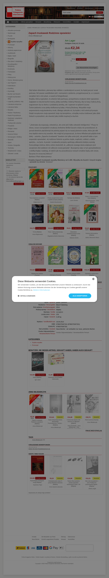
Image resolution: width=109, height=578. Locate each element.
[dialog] (54, 289)
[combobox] (93, 279)
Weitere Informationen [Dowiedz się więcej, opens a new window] (41, 290)
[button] (26, 296)
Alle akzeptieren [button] (80, 296)
